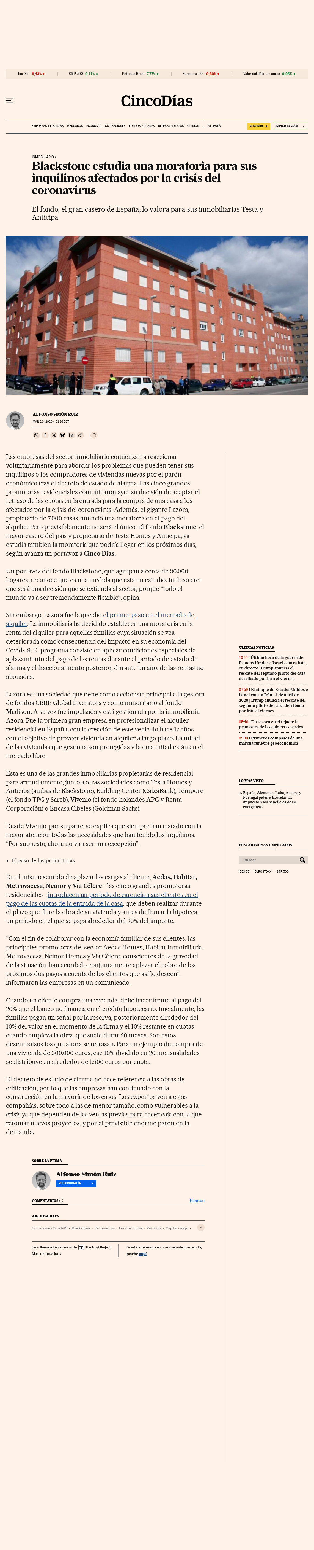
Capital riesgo (177, 1228)
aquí (143, 1253)
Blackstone (81, 1228)
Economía (93, 126)
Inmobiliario (43, 157)
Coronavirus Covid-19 (49, 1228)
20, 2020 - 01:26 (51, 421)
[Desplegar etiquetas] (201, 1227)
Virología (154, 1228)
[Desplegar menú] (10, 101)
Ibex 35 (22, 74)
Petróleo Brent (133, 74)
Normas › (197, 1201)
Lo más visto (251, 781)
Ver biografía (76, 1183)
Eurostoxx (263, 871)
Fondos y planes (142, 126)
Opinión (193, 126)
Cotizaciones (115, 126)
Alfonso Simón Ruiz (55, 414)
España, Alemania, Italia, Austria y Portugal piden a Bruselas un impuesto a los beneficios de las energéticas (272, 799)
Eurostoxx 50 (193, 74)
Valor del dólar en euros (261, 74)
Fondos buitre (130, 1228)
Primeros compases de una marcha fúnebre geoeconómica (271, 741)
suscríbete (259, 126)
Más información (47, 1253)
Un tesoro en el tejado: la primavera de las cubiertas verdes (271, 724)
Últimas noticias (171, 126)
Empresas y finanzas (48, 126)
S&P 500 (76, 74)
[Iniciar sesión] (290, 126)
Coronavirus (105, 1228)
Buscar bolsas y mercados (265, 845)
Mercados (75, 126)
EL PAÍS (212, 124)
